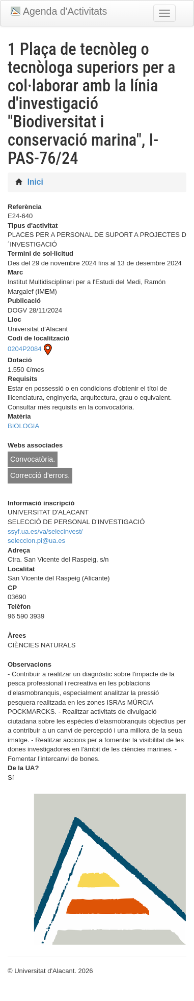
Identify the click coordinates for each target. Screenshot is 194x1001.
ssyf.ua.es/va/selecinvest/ (45, 531)
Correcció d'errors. (40, 475)
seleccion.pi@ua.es (36, 540)
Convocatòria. (32, 459)
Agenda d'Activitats (65, 11)
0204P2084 (31, 349)
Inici (35, 182)
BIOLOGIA (23, 426)
